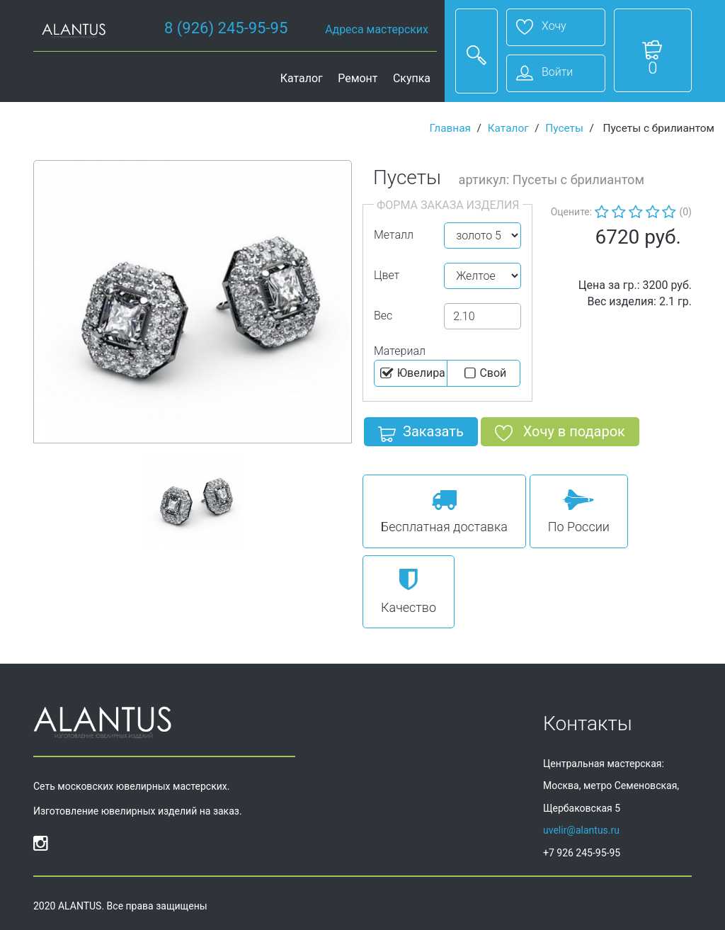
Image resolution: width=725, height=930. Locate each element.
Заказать (421, 434)
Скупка (411, 78)
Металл (393, 235)
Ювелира (411, 373)
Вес (383, 315)
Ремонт (357, 78)
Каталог (301, 78)
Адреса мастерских (376, 29)
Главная (451, 128)
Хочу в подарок (560, 434)
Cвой (484, 373)
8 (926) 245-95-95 (225, 28)
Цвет (386, 275)
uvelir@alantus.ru (581, 830)
